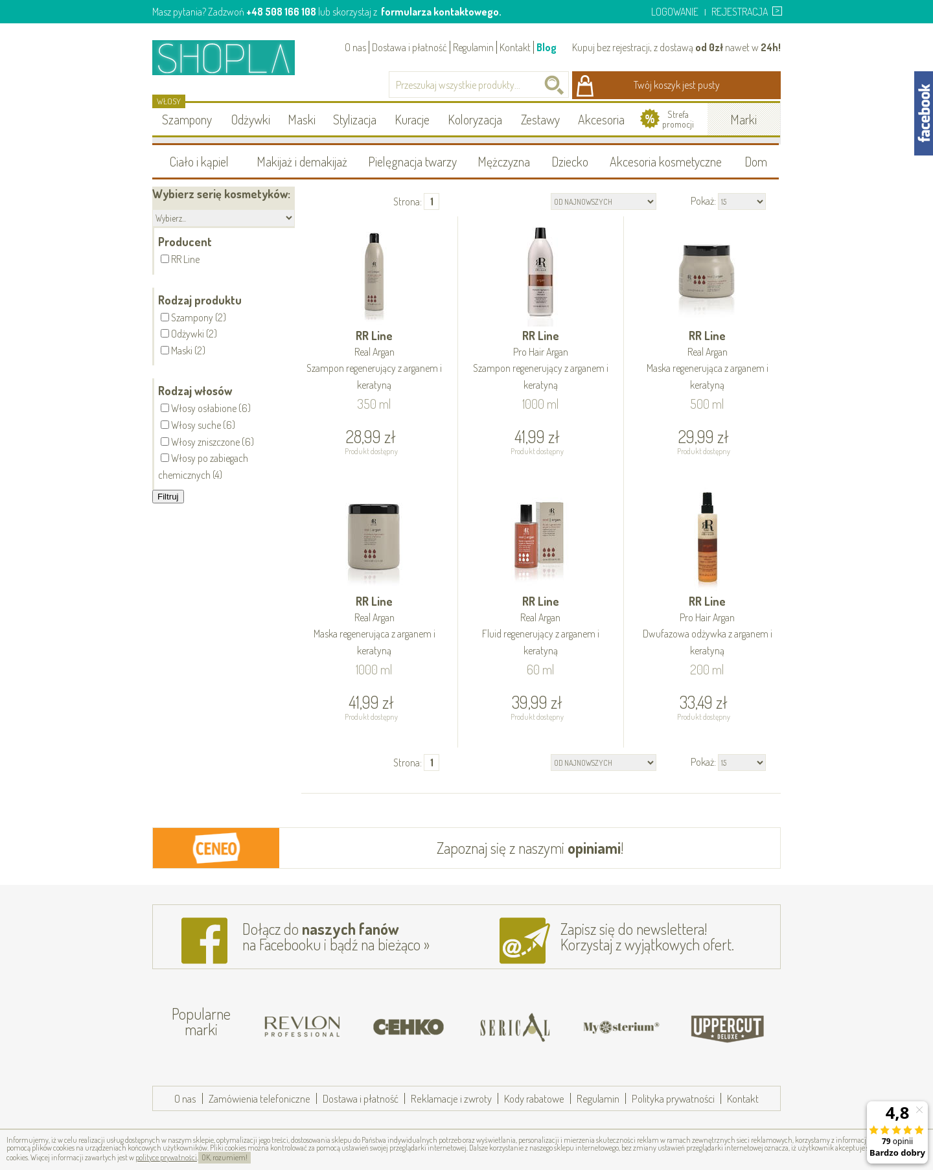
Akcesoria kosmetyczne (666, 161)
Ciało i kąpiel (199, 161)
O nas (355, 47)
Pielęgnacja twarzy (412, 161)
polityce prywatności (166, 1157)
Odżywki (250, 119)
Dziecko (569, 161)
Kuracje (412, 119)
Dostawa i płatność (409, 47)
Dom (755, 161)
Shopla (232, 57)
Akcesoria (601, 119)
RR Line (374, 360)
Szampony (187, 119)
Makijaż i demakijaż (302, 161)
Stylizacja (354, 119)
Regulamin (473, 47)
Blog (546, 47)
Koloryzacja (475, 119)
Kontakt (515, 47)
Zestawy (540, 119)
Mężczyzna (504, 161)
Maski (302, 119)
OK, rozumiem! (225, 1157)
